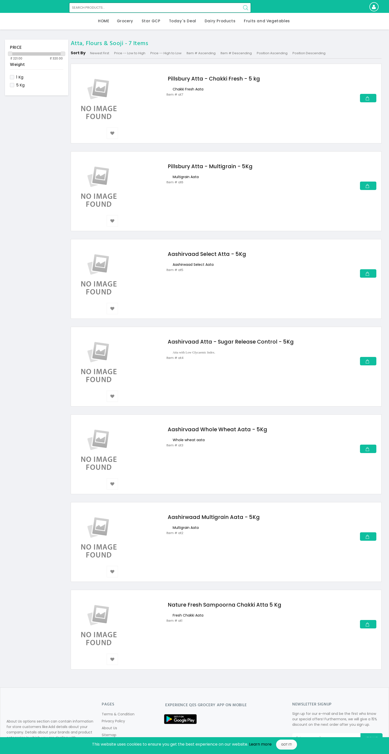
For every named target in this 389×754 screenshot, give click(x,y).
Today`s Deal (182, 21)
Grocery (125, 21)
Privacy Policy (113, 721)
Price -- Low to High (129, 53)
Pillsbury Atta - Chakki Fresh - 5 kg (214, 78)
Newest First (99, 53)
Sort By (78, 53)
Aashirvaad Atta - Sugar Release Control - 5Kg (231, 341)
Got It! (286, 744)
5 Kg (17, 85)
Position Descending (308, 53)
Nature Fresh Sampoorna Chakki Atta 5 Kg (224, 604)
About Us (109, 728)
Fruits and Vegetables (267, 21)
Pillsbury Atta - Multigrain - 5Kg (210, 166)
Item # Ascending (201, 53)
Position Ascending (272, 53)
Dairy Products (220, 21)
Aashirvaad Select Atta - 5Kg (207, 254)
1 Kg (16, 77)
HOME (103, 21)
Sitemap (109, 734)
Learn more (260, 744)
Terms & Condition (118, 714)
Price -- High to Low (166, 53)
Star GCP (151, 21)
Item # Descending (236, 53)
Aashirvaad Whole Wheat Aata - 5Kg (217, 429)
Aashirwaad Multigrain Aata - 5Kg (214, 517)
